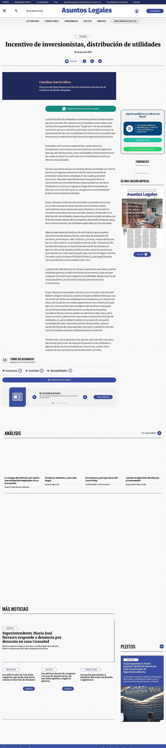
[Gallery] (60, 395)
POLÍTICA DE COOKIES (62, 721)
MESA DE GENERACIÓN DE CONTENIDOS (94, 703)
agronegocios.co (40, 736)
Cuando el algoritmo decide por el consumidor (142, 479)
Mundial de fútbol (23, 2)
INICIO (5, 702)
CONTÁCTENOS (59, 703)
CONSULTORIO (52, 21)
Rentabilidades (59, 370)
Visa (56, 2)
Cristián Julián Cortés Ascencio (103, 484)
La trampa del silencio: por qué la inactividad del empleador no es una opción (22, 480)
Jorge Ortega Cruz (63, 484)
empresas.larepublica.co (69, 736)
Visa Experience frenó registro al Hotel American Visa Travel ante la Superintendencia (140, 585)
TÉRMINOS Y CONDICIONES (64, 714)
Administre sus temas (59, 380)
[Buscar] (16, 11)
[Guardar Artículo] (71, 61)
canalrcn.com (128, 736)
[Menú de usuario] (136, 11)
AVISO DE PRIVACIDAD (93, 708)
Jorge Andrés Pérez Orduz (143, 484)
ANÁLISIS (101, 21)
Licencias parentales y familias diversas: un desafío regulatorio (96, 595)
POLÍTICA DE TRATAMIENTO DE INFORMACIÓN (96, 714)
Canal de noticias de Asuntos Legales (80, 108)
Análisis (13, 433)
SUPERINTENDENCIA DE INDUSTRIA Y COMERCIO (95, 721)
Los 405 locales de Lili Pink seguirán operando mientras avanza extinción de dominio (18, 595)
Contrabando (42, 2)
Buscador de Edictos (125, 21)
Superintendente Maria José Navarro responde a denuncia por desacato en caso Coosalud (31, 555)
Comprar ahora (142, 140)
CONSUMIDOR (71, 21)
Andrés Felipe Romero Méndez (22, 487)
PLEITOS (88, 21)
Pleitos (128, 564)
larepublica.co (17, 736)
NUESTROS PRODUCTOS (63, 708)
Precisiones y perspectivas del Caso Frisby (101, 479)
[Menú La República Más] (4, 11)
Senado (136, 2)
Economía (11, 370)
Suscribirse (155, 11)
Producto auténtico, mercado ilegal (61, 479)
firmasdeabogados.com (101, 736)
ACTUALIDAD (33, 21)
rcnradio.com (148, 736)
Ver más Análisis (151, 433)
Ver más (142, 254)
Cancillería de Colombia (117, 2)
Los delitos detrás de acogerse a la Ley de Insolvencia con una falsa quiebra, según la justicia (58, 595)
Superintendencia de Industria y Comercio (82, 2)
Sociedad (34, 370)
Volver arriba (152, 668)
